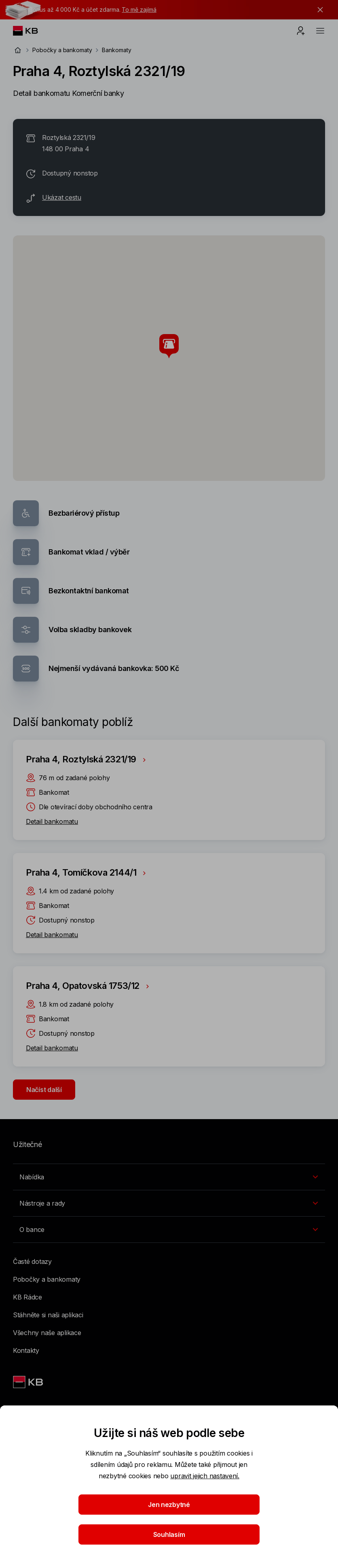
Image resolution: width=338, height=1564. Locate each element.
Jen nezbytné (169, 1505)
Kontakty (26, 1350)
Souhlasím (169, 1534)
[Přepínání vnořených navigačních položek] (169, 1177)
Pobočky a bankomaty (62, 50)
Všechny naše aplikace (47, 1333)
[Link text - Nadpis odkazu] (28, 1382)
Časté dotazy (32, 1261)
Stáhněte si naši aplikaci (48, 1315)
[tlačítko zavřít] (318, 9)
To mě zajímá (139, 9)
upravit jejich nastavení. (204, 1476)
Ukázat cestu (61, 197)
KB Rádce (27, 1297)
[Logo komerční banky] (32, 31)
